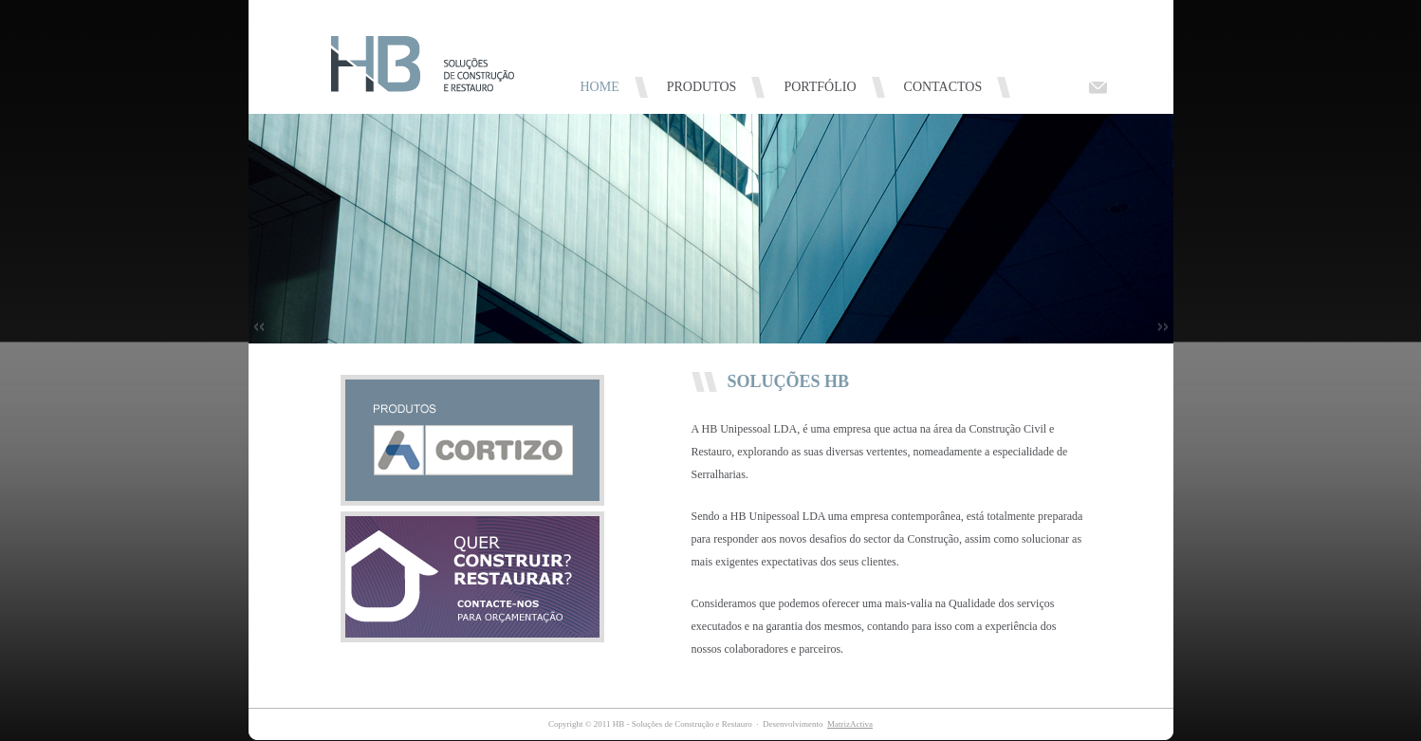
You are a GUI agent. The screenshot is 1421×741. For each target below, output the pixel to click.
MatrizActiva (850, 724)
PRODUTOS (702, 87)
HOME (600, 87)
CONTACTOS (943, 87)
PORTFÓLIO (820, 87)
